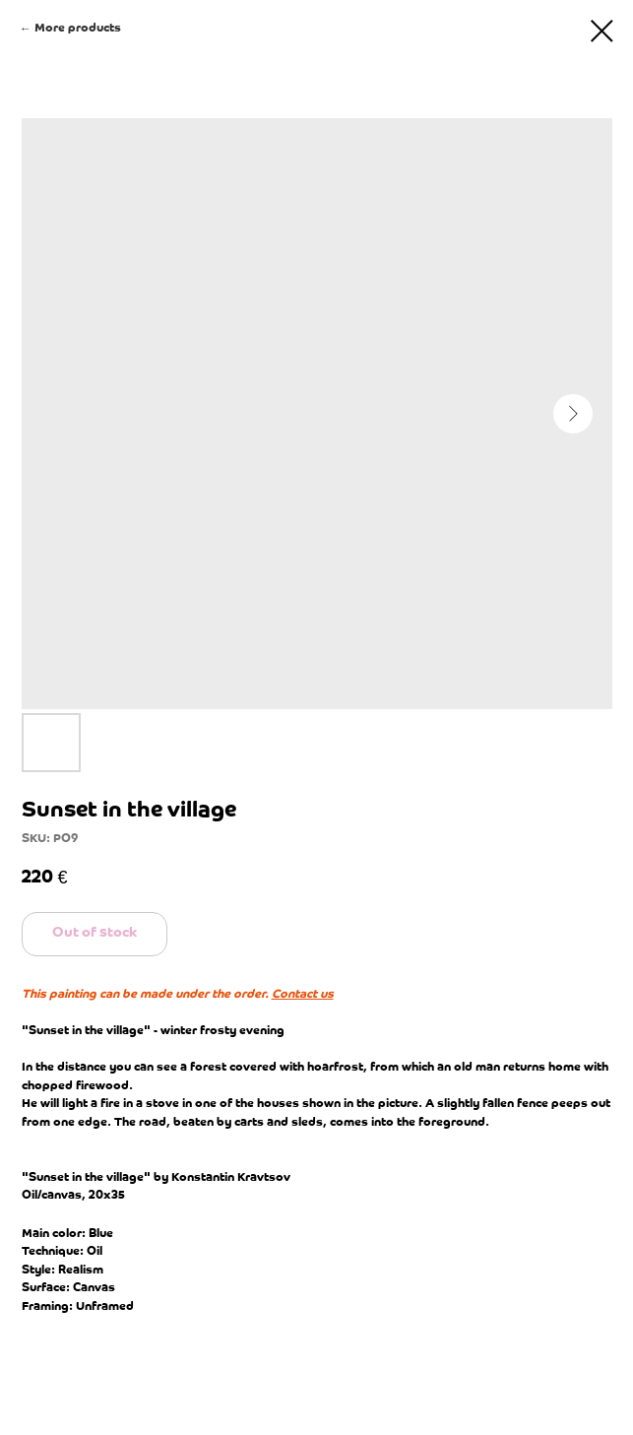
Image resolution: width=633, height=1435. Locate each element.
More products (77, 28)
